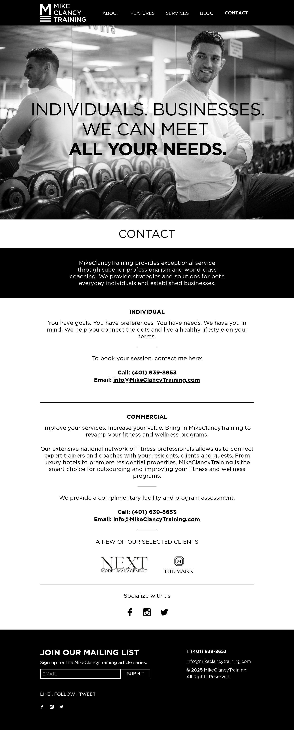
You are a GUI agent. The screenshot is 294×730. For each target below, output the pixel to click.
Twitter (164, 612)
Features (142, 13)
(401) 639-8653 (154, 372)
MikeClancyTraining (63, 13)
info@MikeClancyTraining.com (156, 380)
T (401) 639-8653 (206, 652)
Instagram (147, 612)
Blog (206, 13)
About (110, 13)
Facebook (130, 612)
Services (177, 13)
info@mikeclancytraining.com (218, 661)
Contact (236, 13)
